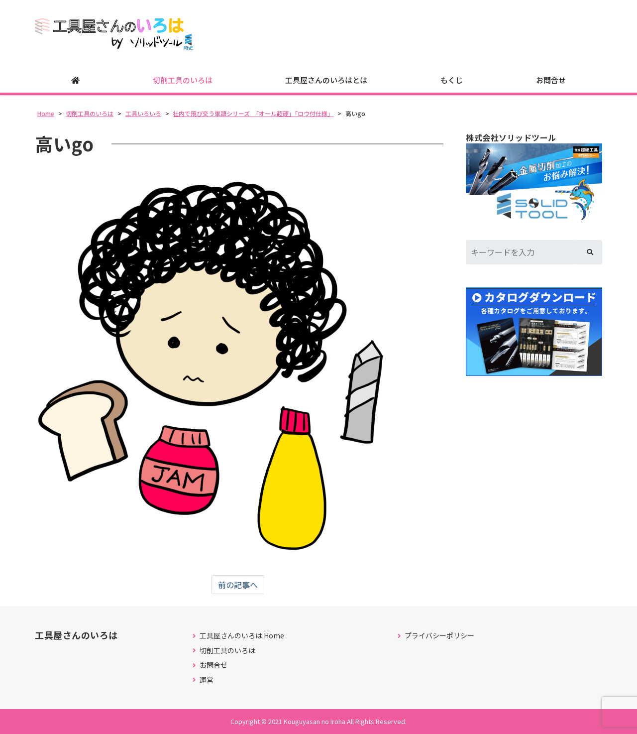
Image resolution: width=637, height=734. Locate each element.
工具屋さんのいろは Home (242, 635)
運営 (206, 680)
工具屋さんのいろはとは (326, 80)
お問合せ (551, 80)
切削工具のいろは (182, 80)
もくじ (451, 80)
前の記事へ (238, 585)
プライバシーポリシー (439, 635)
